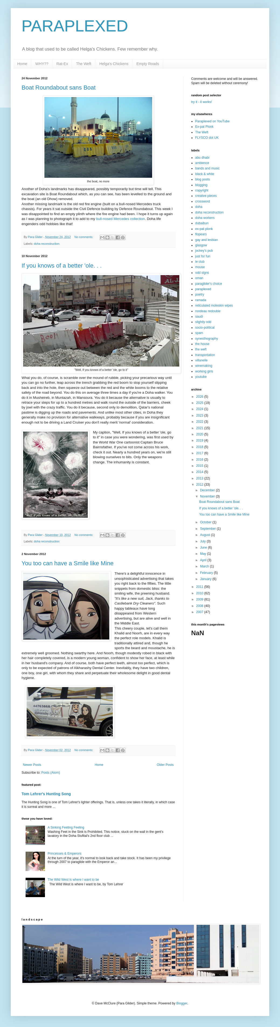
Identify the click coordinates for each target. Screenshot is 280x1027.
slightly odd (203, 322)
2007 (200, 612)
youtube (201, 377)
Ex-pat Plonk (204, 127)
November (208, 496)
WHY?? (41, 64)
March (205, 566)
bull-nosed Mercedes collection (120, 219)
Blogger (181, 1003)
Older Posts (165, 765)
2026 (200, 397)
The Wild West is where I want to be (73, 880)
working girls (204, 371)
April (203, 560)
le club (200, 262)
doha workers (205, 218)
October (206, 522)
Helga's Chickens (113, 64)
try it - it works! (201, 102)
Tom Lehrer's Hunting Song (46, 794)
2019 (200, 440)
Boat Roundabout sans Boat (59, 87)
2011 (200, 587)
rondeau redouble (207, 311)
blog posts (202, 179)
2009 (200, 599)
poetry (199, 294)
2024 (200, 409)
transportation (205, 355)
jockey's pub (204, 251)
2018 (200, 447)
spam (199, 333)
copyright (201, 190)
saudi (199, 316)
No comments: (84, 237)
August (205, 535)
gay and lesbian (206, 240)
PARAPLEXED (75, 26)
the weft (200, 349)
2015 (200, 466)
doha (198, 207)
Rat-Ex (62, 64)
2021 (200, 428)
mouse (200, 267)
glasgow (201, 245)
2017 (200, 453)
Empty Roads (147, 64)
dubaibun (201, 223)
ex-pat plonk (204, 229)
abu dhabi (202, 157)
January (206, 579)
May (203, 554)
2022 (200, 422)
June (204, 547)
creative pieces (206, 196)
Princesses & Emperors (64, 853)
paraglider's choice (208, 284)
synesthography (206, 338)
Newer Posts (32, 765)
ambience (202, 163)
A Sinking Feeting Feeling (66, 827)
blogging (201, 185)
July (203, 541)
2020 (200, 434)
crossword (202, 201)
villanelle (201, 360)
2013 (200, 478)
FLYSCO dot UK (207, 138)
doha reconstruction (47, 243)
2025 (200, 403)
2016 (200, 459)
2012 (200, 484)
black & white (204, 174)
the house (202, 344)
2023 (200, 415)
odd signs (202, 273)
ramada (200, 300)
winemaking (203, 366)
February (207, 573)
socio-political (205, 327)
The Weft (83, 64)
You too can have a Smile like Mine (68, 563)
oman (199, 278)
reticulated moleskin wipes (214, 305)
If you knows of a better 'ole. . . (62, 265)
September (208, 529)
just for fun (202, 256)
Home (22, 64)
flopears (201, 234)
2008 (200, 606)
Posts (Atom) (50, 772)
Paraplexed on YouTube (212, 121)
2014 (200, 472)
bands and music (207, 168)
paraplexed (203, 289)
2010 (200, 593)
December (208, 490)
